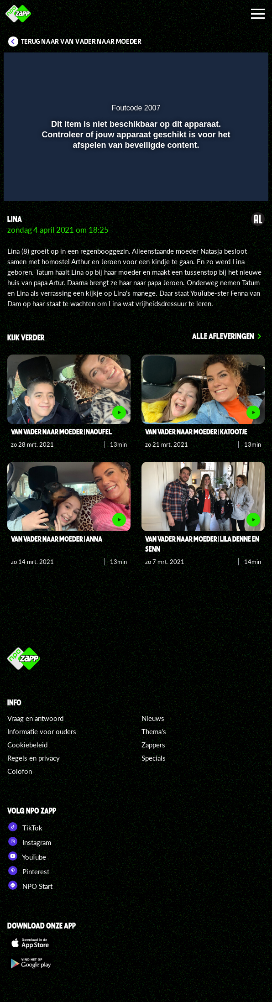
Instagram (29, 841)
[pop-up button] (219, 65)
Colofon (19, 771)
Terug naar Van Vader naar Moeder (81, 41)
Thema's (153, 731)
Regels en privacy (33, 758)
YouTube (26, 856)
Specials (153, 758)
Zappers (153, 745)
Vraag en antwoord (35, 718)
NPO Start (29, 885)
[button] (237, 65)
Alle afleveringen (223, 336)
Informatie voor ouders (41, 731)
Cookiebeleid (27, 745)
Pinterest (28, 870)
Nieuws (152, 718)
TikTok (24, 826)
